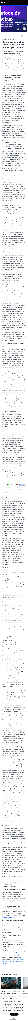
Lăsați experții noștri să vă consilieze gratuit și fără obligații (13, 961)
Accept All (14, 1014)
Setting (13, 1018)
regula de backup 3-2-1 (9, 917)
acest (5, 940)
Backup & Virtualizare (7, 39)
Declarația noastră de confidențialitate (11, 1007)
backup (14, 39)
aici (6, 935)
